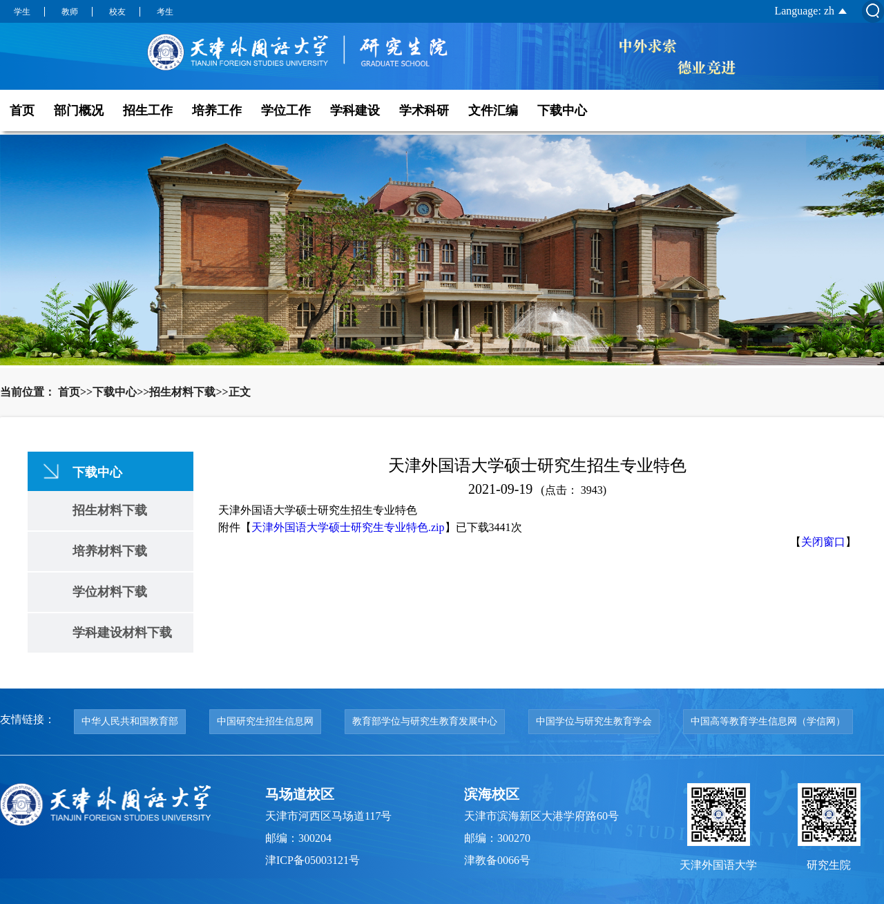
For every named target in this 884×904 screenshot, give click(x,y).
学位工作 (286, 110)
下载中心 (562, 110)
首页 (22, 110)
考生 (165, 12)
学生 (22, 12)
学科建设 (355, 110)
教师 (69, 12)
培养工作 (217, 110)
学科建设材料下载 (122, 632)
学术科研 (424, 110)
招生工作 (148, 110)
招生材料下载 (110, 510)
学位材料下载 (110, 592)
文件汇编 (493, 110)
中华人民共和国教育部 (129, 721)
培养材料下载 (110, 551)
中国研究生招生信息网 (265, 721)
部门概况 (79, 110)
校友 (117, 12)
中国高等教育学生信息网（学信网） (768, 721)
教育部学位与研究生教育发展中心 (424, 721)
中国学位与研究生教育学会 (594, 721)
